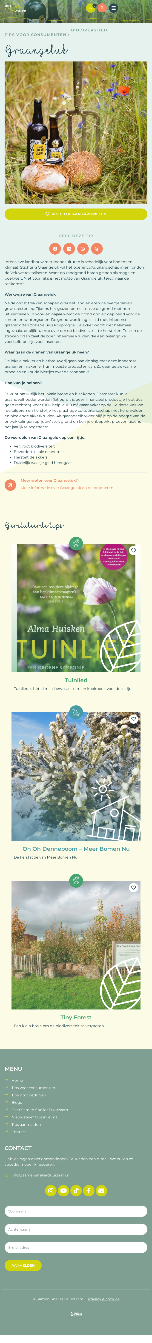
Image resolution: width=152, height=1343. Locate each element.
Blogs (16, 1102)
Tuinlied (76, 680)
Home (17, 1080)
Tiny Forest (76, 1017)
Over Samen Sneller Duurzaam (39, 1110)
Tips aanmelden (26, 1124)
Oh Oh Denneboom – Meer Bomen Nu (76, 848)
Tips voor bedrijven (28, 1095)
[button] (102, 8)
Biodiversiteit (89, 30)
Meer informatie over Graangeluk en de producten (67, 488)
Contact (18, 1132)
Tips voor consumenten (35, 35)
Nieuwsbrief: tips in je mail (35, 1117)
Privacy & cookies (104, 1299)
